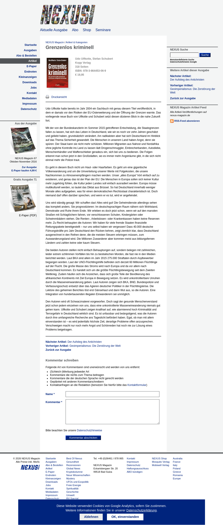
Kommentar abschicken (83, 437)
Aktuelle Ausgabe (54, 30)
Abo (75, 30)
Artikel (32, 61)
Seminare (103, 30)
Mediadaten (29, 98)
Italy (175, 465)
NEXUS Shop (159, 458)
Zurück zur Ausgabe (58, 349)
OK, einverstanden (125, 517)
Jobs (33, 87)
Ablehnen (91, 517)
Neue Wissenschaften (78, 475)
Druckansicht (59, 97)
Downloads (29, 82)
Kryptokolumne (74, 471)
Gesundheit (72, 461)
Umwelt (70, 495)
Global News (73, 468)
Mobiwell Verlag (160, 465)
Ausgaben (30, 50)
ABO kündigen (135, 471)
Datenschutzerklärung (141, 510)
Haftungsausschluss (138, 468)
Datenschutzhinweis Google (183, 62)
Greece (177, 471)
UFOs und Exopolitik (77, 481)
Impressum (29, 103)
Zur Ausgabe (29, 167)
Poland (176, 468)
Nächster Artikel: (74, 341)
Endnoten (30, 71)
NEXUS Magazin (55, 42)
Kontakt (32, 93)
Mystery (70, 478)
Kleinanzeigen (28, 77)
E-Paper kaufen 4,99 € (24, 170)
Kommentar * (54, 402)
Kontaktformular (136, 385)
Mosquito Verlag (161, 461)
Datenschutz (29, 109)
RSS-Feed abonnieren (187, 121)
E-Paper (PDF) (28, 215)
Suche (205, 55)
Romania (178, 475)
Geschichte (72, 492)
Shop (87, 30)
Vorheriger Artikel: (83, 345)
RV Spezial (72, 498)
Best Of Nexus (74, 458)
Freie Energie (73, 485)
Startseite (30, 45)
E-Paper (32, 66)
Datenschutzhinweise (89, 430)
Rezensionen (73, 465)
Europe (177, 478)
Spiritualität (72, 488)
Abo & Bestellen (26, 55)
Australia (177, 458)
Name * (50, 394)
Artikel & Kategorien (76, 42)
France (176, 461)
